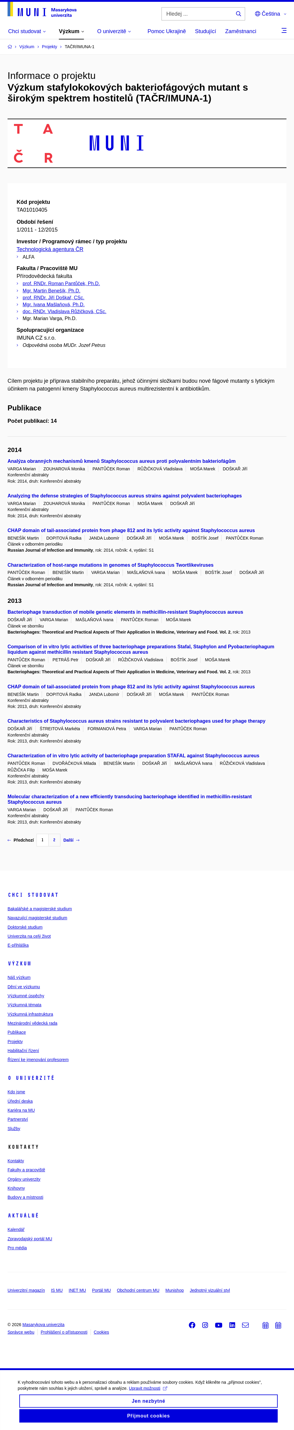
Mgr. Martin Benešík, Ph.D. (51, 290)
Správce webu (21, 1332)
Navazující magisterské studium (37, 917)
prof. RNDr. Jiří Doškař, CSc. (53, 297)
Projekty (15, 1041)
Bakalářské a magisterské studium (40, 908)
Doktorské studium (25, 927)
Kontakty (16, 1160)
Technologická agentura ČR (50, 249)
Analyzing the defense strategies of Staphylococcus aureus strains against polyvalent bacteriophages (125, 495)
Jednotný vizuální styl (210, 1290)
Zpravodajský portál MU (30, 1238)
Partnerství (18, 1119)
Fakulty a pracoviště (26, 1169)
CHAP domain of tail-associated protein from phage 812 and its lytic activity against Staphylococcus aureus (131, 530)
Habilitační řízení (23, 1050)
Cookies (101, 1332)
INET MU (77, 1290)
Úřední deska (20, 1101)
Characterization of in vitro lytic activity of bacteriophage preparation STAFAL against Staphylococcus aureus (133, 755)
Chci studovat (33, 895)
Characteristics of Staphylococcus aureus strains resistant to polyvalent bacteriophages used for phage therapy (136, 721)
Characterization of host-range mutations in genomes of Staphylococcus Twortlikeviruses (111, 565)
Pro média (17, 1247)
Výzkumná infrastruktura (30, 1014)
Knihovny (16, 1188)
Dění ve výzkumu (24, 986)
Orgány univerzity (24, 1179)
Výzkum (19, 963)
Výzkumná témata (24, 1004)
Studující (205, 31)
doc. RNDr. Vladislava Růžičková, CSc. (64, 311)
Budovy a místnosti (25, 1197)
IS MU (57, 1290)
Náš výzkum (19, 977)
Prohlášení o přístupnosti (64, 1332)
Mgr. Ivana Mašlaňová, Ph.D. (54, 304)
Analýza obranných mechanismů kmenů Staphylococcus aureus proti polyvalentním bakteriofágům (122, 461)
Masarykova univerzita (43, 1324)
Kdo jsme (16, 1091)
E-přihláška (18, 945)
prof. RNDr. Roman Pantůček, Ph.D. (61, 283)
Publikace (17, 1032)
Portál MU (101, 1290)
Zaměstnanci (240, 31)
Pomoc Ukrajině (167, 31)
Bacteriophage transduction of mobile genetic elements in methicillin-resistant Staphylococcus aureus (125, 612)
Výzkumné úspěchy (26, 995)
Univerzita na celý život (29, 936)
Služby (14, 1128)
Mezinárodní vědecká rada (32, 1023)
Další (71, 840)
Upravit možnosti (148, 1401)
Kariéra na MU (21, 1110)
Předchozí (21, 840)
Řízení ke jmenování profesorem (38, 1059)
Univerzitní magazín (26, 1290)
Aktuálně (23, 1215)
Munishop (174, 1290)
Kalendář (16, 1229)
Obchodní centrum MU (138, 1290)
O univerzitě (31, 1078)
